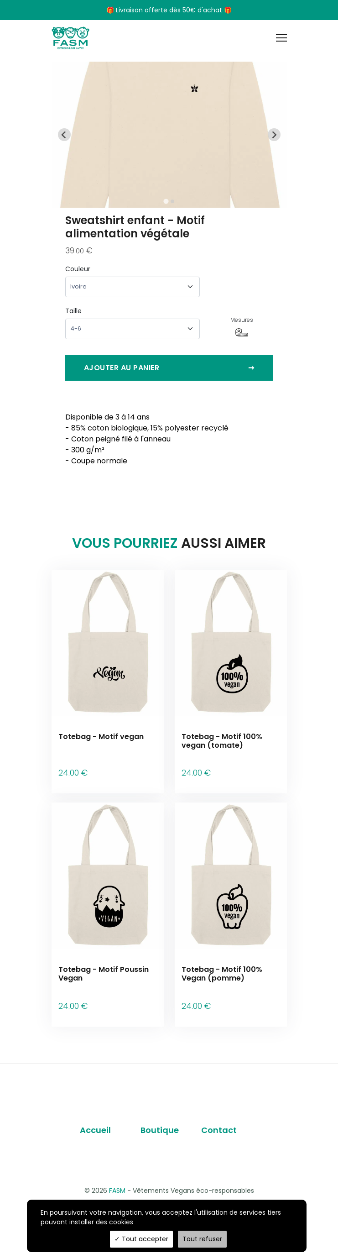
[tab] (165, 201)
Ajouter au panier (169, 367)
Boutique (159, 1110)
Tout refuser (202, 1238)
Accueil (95, 1110)
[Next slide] (274, 134)
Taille (73, 310)
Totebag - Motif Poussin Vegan (103, 964)
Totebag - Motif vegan (101, 736)
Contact (219, 1110)
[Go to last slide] (64, 134)
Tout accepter (141, 1238)
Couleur (77, 268)
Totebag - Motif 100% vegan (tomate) (222, 741)
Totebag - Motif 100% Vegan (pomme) (222, 964)
